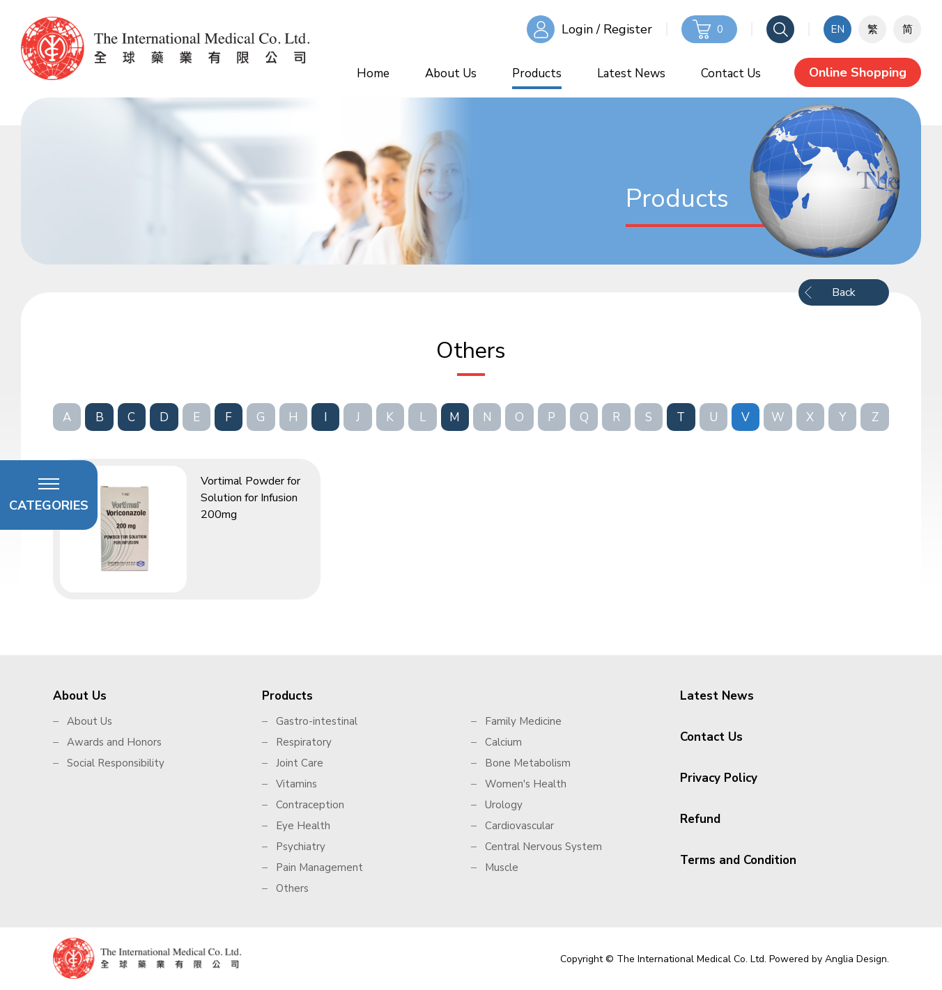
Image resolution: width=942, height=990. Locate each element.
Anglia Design (856, 959)
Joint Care (299, 763)
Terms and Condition (738, 860)
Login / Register (607, 29)
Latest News (631, 73)
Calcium (503, 742)
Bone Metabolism (528, 763)
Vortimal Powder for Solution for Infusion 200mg (250, 497)
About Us (451, 73)
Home (373, 73)
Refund (700, 819)
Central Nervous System (543, 847)
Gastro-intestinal (316, 721)
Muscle (501, 867)
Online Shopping (857, 72)
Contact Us (731, 73)
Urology (504, 805)
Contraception (310, 805)
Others (292, 888)
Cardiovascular (519, 826)
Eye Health (303, 826)
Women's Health (525, 784)
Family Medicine (523, 721)
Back (844, 292)
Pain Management (319, 867)
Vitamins (296, 784)
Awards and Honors (114, 742)
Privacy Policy (718, 778)
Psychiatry (300, 847)
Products (537, 73)
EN (837, 29)
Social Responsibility (115, 763)
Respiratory (304, 742)
